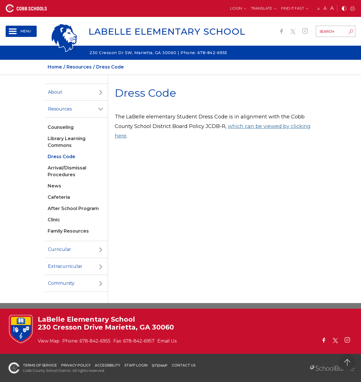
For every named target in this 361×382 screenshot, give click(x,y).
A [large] (332, 8)
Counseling (61, 127)
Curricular (59, 249)
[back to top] (347, 362)
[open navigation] (21, 31)
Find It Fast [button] (292, 8)
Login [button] (236, 8)
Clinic (54, 219)
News (54, 186)
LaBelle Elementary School (167, 31)
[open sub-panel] (100, 92)
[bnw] (344, 9)
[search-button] (351, 32)
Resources (60, 109)
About (55, 92)
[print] (352, 9)
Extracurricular (65, 266)
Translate (261, 8)
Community (61, 283)
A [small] (318, 8)
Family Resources (68, 231)
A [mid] (325, 8)
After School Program (73, 208)
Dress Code (61, 156)
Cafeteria (59, 197)
